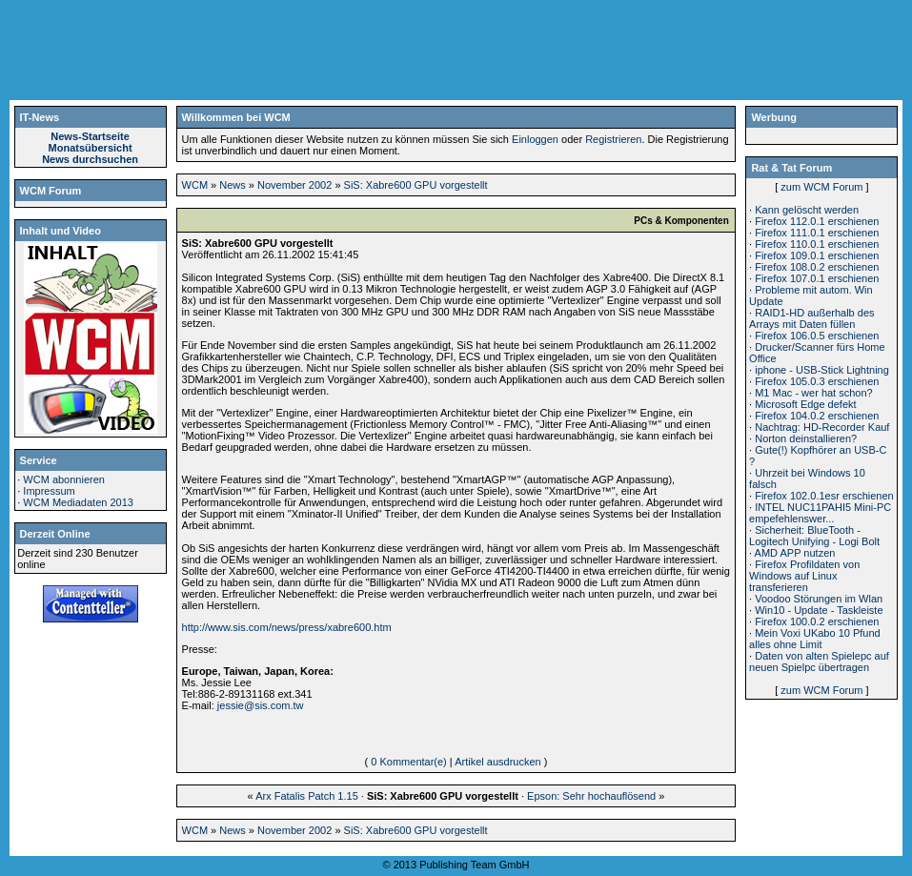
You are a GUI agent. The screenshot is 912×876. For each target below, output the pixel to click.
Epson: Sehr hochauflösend (591, 796)
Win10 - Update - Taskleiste (818, 610)
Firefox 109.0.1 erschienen (817, 255)
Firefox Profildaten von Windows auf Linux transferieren (804, 576)
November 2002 (294, 185)
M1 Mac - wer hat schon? (814, 392)
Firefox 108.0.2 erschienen (817, 267)
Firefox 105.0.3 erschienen (817, 381)
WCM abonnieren (64, 479)
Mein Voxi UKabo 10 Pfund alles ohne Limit (815, 638)
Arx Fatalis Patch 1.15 (306, 796)
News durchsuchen (90, 159)
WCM (195, 185)
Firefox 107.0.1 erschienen (817, 278)
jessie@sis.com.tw (260, 705)
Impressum (48, 491)
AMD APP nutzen (795, 553)
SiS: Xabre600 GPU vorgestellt (416, 185)
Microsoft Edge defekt (805, 404)
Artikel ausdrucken (498, 761)
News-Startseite (90, 136)
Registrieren (613, 139)
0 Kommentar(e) (408, 761)
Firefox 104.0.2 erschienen (817, 415)
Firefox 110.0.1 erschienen (817, 244)
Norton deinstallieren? (806, 438)
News (232, 185)
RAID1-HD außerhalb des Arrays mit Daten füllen (811, 318)
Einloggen (535, 139)
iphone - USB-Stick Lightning (822, 370)
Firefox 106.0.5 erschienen (817, 335)
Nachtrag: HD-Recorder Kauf (822, 427)
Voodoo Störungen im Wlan (818, 598)
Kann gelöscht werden (807, 209)
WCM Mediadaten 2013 (78, 502)
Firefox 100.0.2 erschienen (817, 621)
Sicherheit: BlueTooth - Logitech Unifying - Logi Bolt (814, 535)
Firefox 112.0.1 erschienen (817, 221)
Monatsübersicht (90, 147)
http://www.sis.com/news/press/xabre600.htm (287, 627)
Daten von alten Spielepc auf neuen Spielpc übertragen (819, 661)
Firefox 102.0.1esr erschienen (824, 495)
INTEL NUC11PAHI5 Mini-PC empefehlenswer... (820, 512)
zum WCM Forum (821, 187)
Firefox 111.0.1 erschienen (817, 232)
